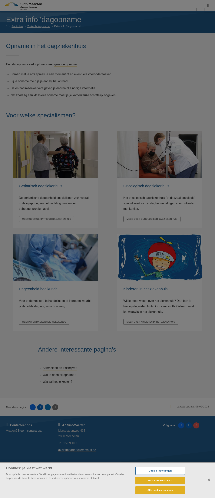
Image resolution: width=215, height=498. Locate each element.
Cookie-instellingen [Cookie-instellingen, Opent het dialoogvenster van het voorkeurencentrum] (160, 470)
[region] (107, 480)
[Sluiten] (209, 480)
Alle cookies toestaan (160, 490)
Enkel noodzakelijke (160, 480)
